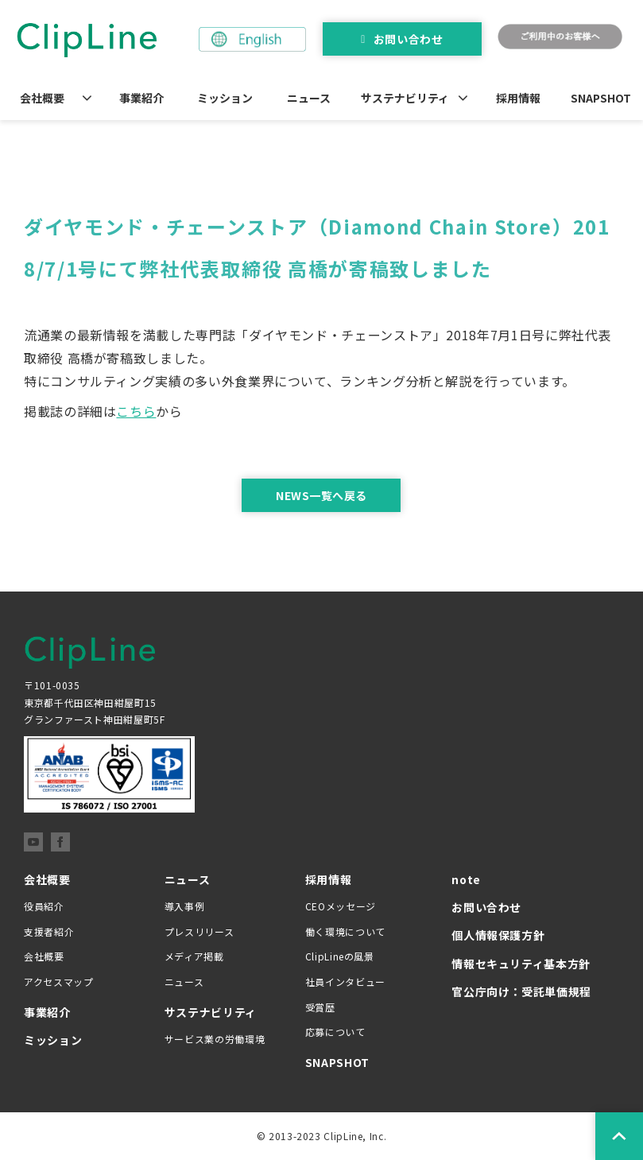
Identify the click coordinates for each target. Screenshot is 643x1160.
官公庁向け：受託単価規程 (521, 991)
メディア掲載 (194, 956)
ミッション (225, 98)
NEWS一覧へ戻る (321, 495)
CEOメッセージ (340, 906)
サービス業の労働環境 (215, 1039)
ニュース (309, 98)
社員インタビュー (345, 981)
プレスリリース (199, 931)
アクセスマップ (58, 981)
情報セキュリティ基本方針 (521, 964)
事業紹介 (141, 98)
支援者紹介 (49, 931)
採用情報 (518, 98)
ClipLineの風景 (339, 956)
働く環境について (345, 931)
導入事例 (185, 906)
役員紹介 (44, 906)
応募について (335, 1031)
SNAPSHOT (601, 98)
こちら (136, 411)
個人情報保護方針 (497, 935)
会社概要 (42, 98)
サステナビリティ (405, 98)
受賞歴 (320, 1007)
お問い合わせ (408, 39)
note (466, 879)
